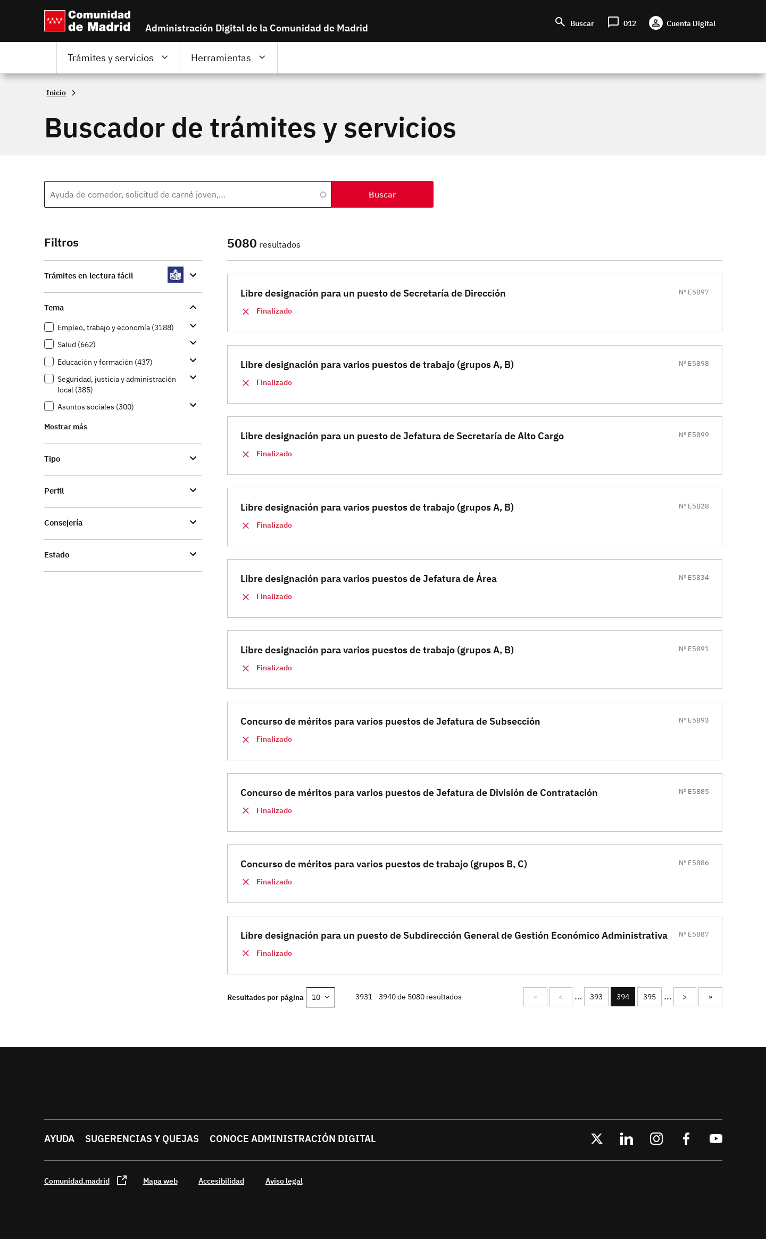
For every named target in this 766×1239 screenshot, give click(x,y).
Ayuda (59, 1139)
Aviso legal (284, 1181)
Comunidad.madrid (77, 1181)
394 (624, 999)
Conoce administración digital (293, 1139)
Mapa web (160, 1181)
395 (650, 997)
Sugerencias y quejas (142, 1139)
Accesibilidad (221, 1181)
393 (597, 997)
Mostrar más (65, 426)
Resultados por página (265, 997)
